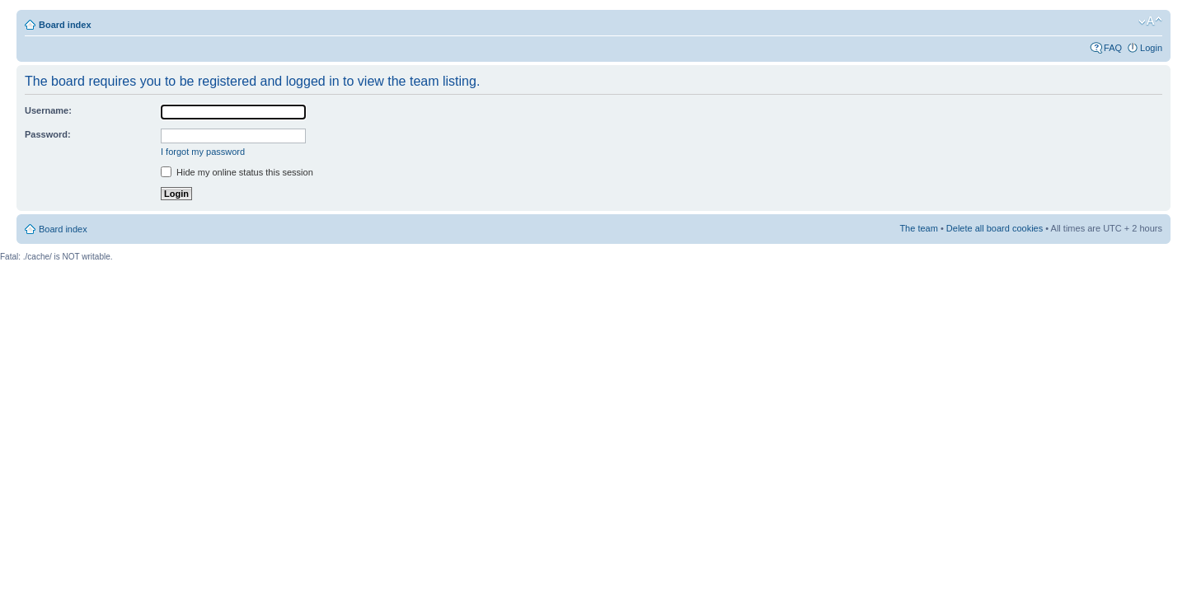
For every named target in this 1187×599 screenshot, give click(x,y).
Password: (48, 134)
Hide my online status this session (237, 172)
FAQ (1113, 48)
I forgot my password (203, 152)
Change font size (1150, 21)
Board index (65, 25)
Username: (48, 110)
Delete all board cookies (994, 228)
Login (1151, 48)
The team (918, 228)
